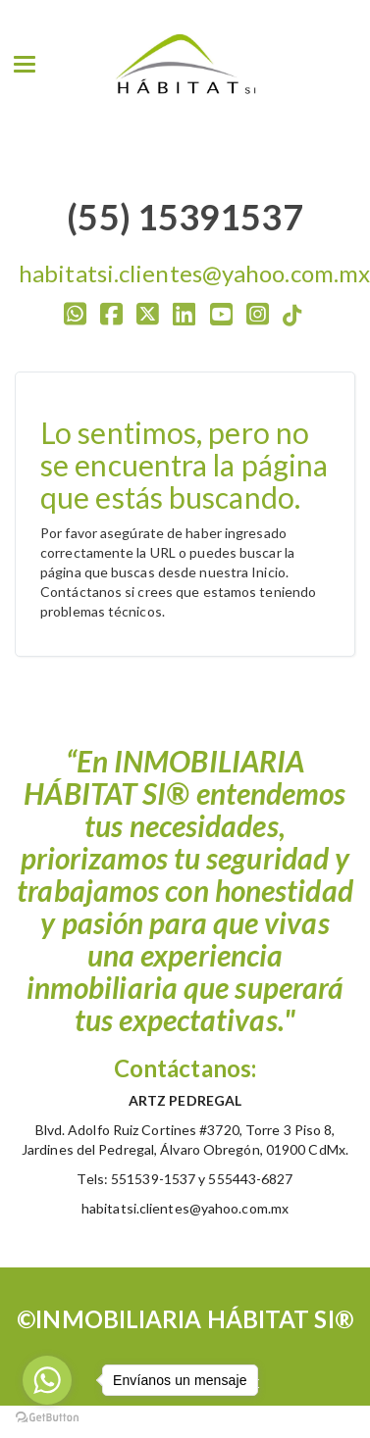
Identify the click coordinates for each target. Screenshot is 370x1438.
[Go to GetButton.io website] (47, 1418)
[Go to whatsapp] (47, 1380)
